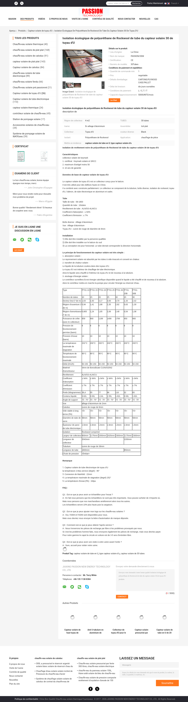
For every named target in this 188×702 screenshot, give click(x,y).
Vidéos (41, 19)
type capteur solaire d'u (109, 553)
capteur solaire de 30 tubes (133, 553)
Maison (12, 19)
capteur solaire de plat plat (26, 61)
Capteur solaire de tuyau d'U (40, 31)
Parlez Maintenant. (155, 3)
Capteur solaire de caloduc (26, 67)
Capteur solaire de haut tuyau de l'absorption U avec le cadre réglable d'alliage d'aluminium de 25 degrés (72, 631)
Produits (22, 31)
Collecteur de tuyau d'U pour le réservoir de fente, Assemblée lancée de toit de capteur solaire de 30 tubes (118, 631)
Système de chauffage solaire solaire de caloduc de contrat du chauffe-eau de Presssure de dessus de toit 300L (54, 681)
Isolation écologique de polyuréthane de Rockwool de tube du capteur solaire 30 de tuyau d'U (83, 95)
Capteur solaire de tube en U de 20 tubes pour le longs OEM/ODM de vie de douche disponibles (164, 631)
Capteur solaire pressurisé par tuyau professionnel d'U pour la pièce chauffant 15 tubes (141, 631)
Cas (156, 19)
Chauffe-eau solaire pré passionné (30, 87)
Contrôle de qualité (103, 19)
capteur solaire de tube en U (86, 553)
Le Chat (114, 100)
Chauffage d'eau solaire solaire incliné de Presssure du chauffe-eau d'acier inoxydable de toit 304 (54, 673)
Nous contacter (126, 19)
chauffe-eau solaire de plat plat (28, 50)
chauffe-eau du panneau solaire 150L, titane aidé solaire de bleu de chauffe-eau (97, 672)
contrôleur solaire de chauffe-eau (29, 113)
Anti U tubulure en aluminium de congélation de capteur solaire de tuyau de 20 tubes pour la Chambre (96, 631)
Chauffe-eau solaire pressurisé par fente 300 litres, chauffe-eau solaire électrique (96, 664)
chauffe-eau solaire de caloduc (28, 55)
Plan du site (14, 684)
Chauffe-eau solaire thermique (28, 44)
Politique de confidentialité (26, 699)
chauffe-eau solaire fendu (25, 81)
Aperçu (12, 31)
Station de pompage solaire (26, 119)
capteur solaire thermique (26, 107)
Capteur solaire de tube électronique (31, 99)
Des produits (27, 19)
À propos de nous (58, 19)
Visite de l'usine (80, 19)
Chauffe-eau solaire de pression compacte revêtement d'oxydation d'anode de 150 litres (97, 679)
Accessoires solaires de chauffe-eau (31, 125)
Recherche (136, 3)
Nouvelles (144, 19)
